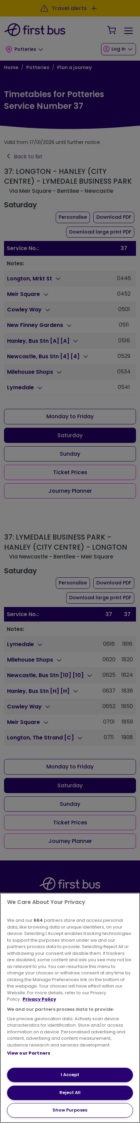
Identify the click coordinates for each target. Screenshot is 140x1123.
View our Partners (28, 1053)
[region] (70, 1008)
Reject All (70, 1092)
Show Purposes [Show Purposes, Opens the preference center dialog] (69, 1110)
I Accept (70, 1074)
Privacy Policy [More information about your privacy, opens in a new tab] (39, 999)
